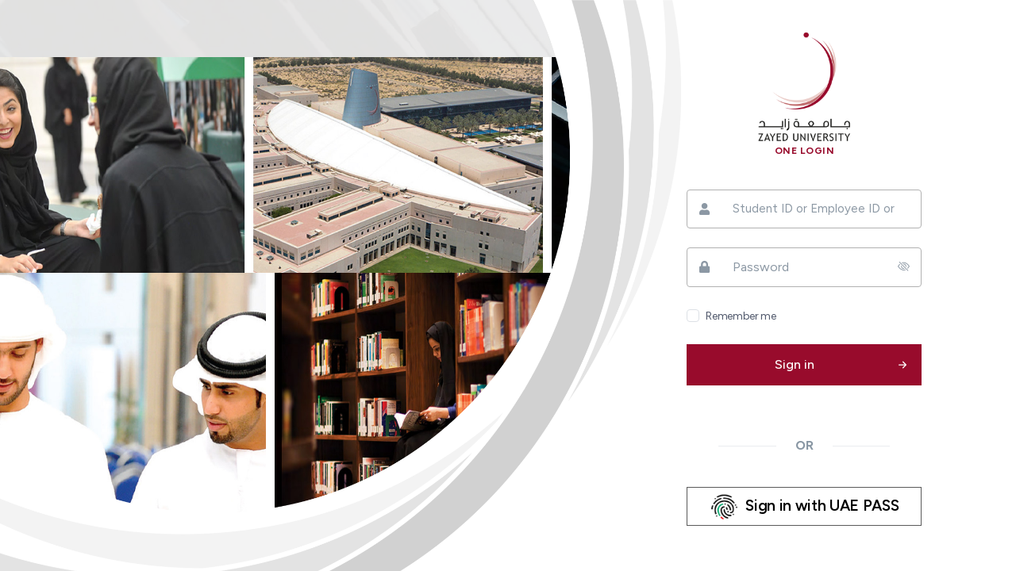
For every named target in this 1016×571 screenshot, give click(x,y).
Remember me (740, 316)
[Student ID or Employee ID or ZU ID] (804, 209)
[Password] (804, 267)
